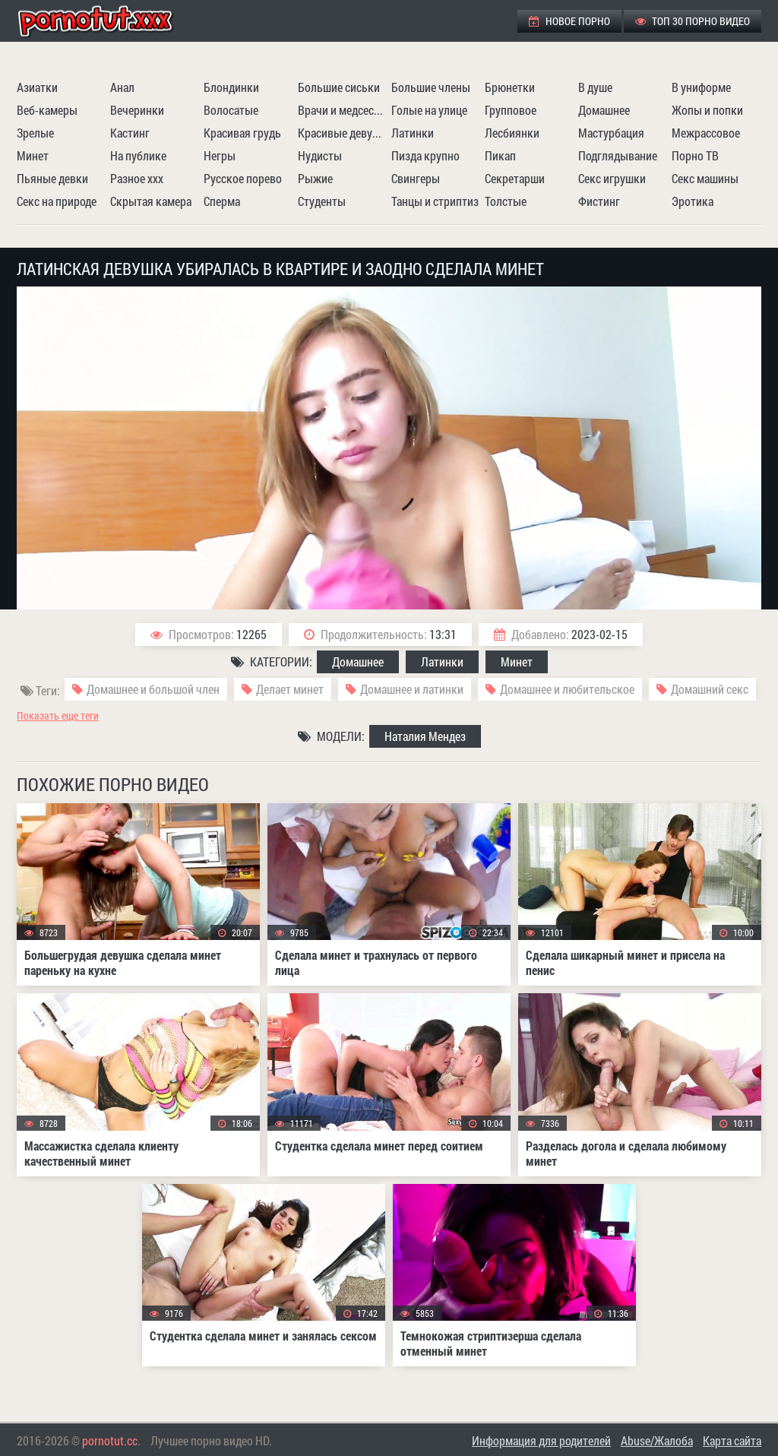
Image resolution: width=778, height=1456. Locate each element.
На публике (138, 155)
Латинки (412, 133)
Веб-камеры (47, 110)
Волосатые (231, 110)
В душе (595, 87)
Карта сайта (732, 1440)
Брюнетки (510, 87)
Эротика (692, 201)
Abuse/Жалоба (657, 1440)
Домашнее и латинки (411, 689)
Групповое (510, 110)
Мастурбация (611, 133)
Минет (33, 155)
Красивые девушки (342, 133)
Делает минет (290, 689)
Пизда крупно (425, 155)
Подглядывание (617, 155)
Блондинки (231, 87)
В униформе (701, 87)
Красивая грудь (242, 133)
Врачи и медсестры (342, 110)
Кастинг (130, 133)
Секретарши (515, 178)
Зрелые (35, 133)
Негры (220, 155)
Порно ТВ (695, 155)
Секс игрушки (612, 178)
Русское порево (243, 178)
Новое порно (569, 21)
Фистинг (599, 201)
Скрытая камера (150, 201)
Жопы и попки (707, 110)
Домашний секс (709, 689)
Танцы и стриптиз (435, 201)
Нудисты (320, 155)
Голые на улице (429, 110)
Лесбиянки (512, 133)
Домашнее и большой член (153, 689)
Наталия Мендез (425, 736)
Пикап (500, 155)
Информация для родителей (541, 1440)
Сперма (222, 201)
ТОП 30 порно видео (692, 21)
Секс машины (705, 178)
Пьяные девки (52, 178)
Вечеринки (137, 110)
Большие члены (430, 87)
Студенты (322, 201)
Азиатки (37, 87)
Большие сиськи (339, 87)
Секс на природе (56, 201)
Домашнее (604, 110)
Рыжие (315, 178)
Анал (122, 87)
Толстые (506, 201)
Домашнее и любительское (567, 689)
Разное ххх (136, 178)
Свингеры (415, 178)
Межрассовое (706, 133)
